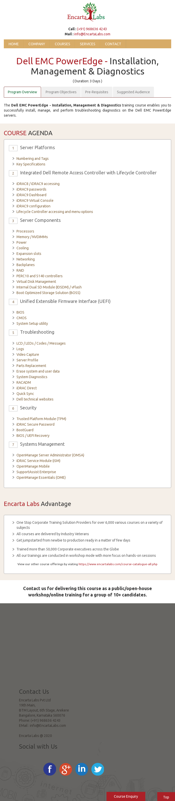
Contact (113, 44)
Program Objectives (61, 92)
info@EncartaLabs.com (92, 34)
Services (87, 44)
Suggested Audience (133, 92)
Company (36, 44)
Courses (62, 44)
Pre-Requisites (96, 92)
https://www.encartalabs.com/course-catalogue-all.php (118, 564)
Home (14, 44)
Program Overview (22, 92)
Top (166, 797)
